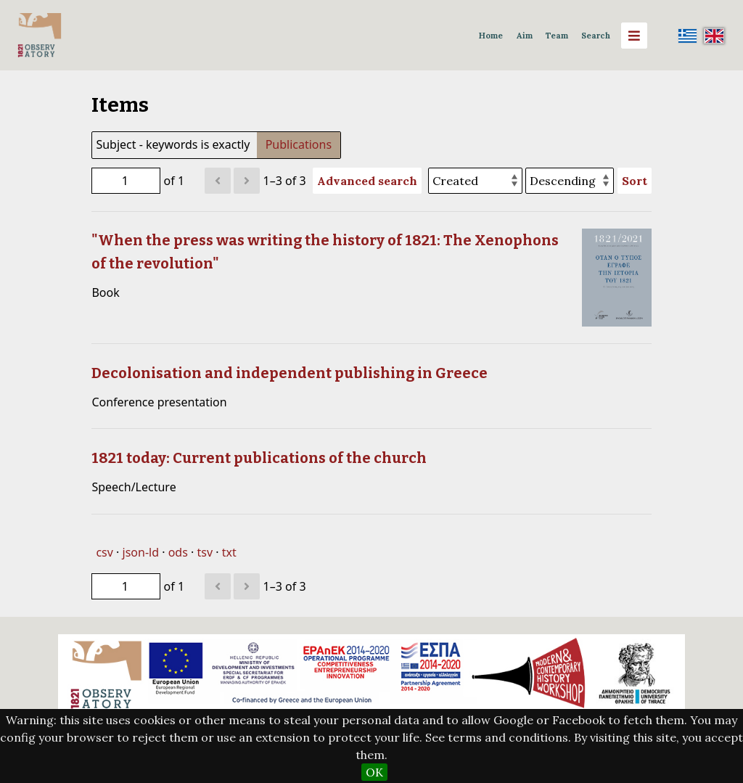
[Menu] (634, 35)
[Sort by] (475, 181)
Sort (634, 180)
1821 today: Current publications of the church (259, 458)
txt (229, 552)
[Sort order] (569, 181)
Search (595, 35)
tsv (205, 552)
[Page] (125, 181)
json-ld (141, 552)
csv (104, 552)
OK (374, 772)
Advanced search (367, 180)
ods (178, 552)
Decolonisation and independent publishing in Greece (289, 373)
